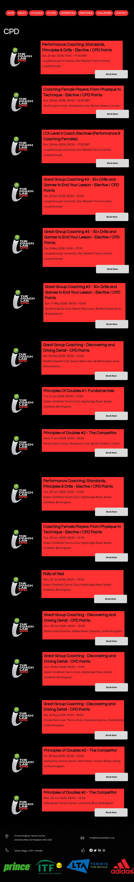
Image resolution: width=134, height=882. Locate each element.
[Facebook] (91, 850)
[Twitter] (95, 850)
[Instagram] (103, 850)
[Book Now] (111, 74)
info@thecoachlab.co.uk (102, 838)
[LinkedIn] (99, 850)
